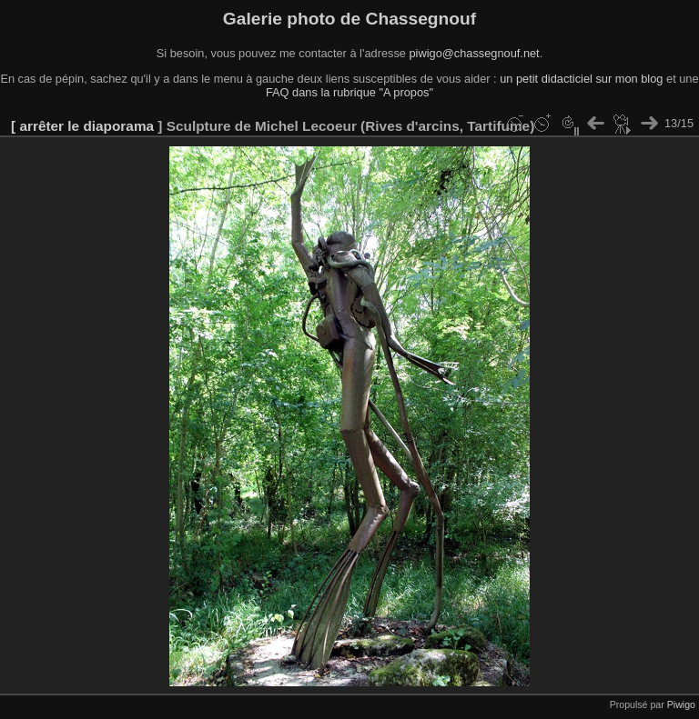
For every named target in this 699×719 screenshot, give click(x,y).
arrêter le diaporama (86, 126)
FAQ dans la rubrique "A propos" (349, 92)
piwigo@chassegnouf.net (474, 53)
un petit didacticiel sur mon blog (581, 78)
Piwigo (681, 704)
